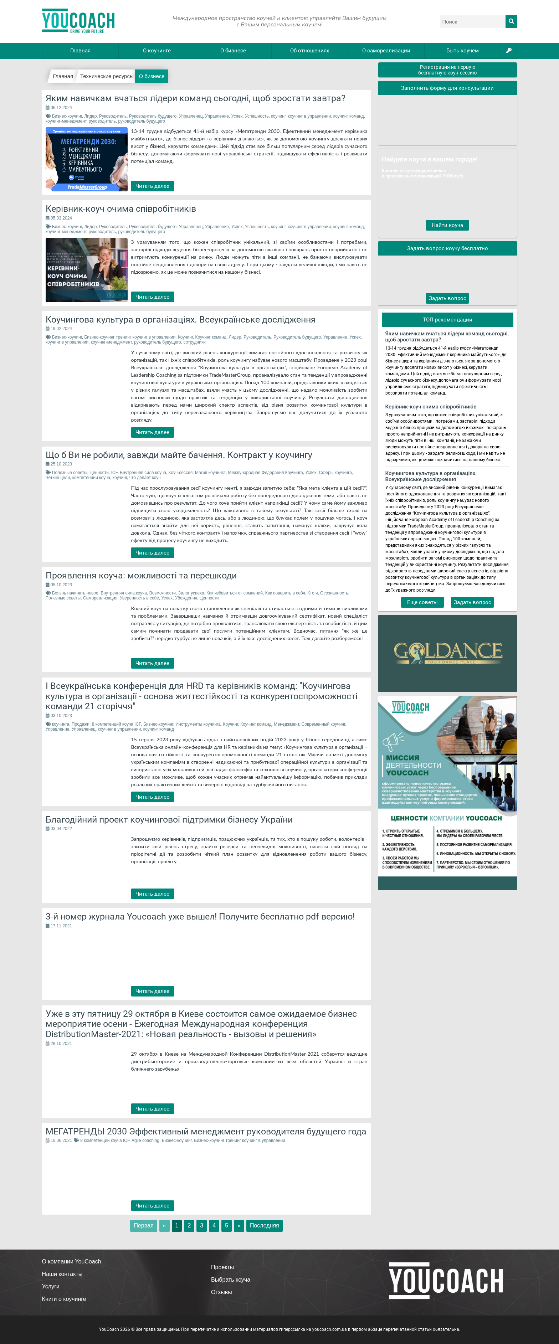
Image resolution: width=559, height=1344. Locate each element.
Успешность (257, 116)
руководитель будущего (141, 121)
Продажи (80, 724)
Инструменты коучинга (197, 724)
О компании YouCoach (71, 1261)
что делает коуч (145, 477)
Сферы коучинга (335, 472)
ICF (114, 472)
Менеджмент (286, 724)
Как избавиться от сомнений (234, 593)
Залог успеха (191, 593)
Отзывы (221, 1292)
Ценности (99, 472)
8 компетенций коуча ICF (116, 724)
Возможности (162, 593)
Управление (217, 116)
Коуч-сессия (181, 472)
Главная (80, 50)
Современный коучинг (323, 724)
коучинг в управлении (309, 116)
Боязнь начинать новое (75, 593)
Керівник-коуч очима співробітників (431, 407)
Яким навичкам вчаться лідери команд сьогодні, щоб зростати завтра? (447, 337)
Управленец (191, 116)
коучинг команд (348, 116)
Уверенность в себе (139, 598)
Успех (237, 116)
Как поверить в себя (285, 593)
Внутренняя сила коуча (143, 472)
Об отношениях (309, 50)
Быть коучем (462, 50)
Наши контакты (62, 1274)
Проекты (222, 1267)
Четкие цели (58, 477)
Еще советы (422, 602)
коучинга (60, 724)
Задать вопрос (447, 298)
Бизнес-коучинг (67, 116)
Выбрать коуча (230, 1280)
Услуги (51, 1286)
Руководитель (113, 116)
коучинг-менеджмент (66, 121)
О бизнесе (233, 50)
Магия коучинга (210, 472)
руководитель (102, 121)
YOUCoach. (453, 176)
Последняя (264, 1225)
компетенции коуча (91, 477)
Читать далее (152, 186)
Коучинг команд (210, 337)
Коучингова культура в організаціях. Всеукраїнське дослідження (431, 476)
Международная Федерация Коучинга (265, 472)
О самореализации (386, 50)
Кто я (313, 593)
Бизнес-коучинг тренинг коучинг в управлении (129, 337)
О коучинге (157, 50)
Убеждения (186, 598)
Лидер (90, 116)
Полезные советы (69, 472)
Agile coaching (145, 1140)
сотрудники (194, 342)
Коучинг (185, 337)
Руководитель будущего (152, 116)
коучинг (278, 116)
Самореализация (100, 598)
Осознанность (334, 593)
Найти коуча (447, 225)
